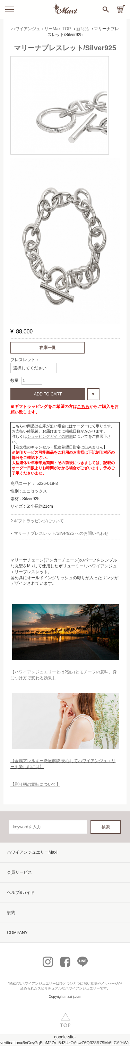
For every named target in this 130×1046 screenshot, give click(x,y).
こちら (83, 406)
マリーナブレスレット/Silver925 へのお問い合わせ (61, 533)
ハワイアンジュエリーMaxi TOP (41, 28)
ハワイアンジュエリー (38, 983)
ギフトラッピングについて (39, 520)
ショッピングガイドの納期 (50, 436)
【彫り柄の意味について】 (35, 784)
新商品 (82, 28)
